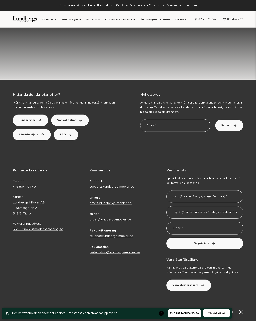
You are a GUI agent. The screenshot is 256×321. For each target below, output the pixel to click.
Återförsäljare (32, 134)
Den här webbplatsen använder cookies (38, 313)
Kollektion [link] (48, 19)
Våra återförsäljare (188, 285)
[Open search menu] (212, 19)
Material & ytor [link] (70, 19)
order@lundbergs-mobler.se (110, 219)
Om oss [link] (179, 19)
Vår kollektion (70, 120)
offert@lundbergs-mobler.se (111, 203)
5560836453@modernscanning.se (38, 229)
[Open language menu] (199, 19)
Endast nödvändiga (184, 313)
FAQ (66, 134)
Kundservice (30, 120)
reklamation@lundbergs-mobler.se (115, 252)
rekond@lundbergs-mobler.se (111, 235)
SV (200, 19)
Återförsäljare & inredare (155, 19)
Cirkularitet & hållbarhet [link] (119, 19)
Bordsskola (93, 19)
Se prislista (205, 243)
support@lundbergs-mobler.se (112, 186)
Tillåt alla (216, 313)
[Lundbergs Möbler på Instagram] (241, 312)
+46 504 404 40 (24, 186)
